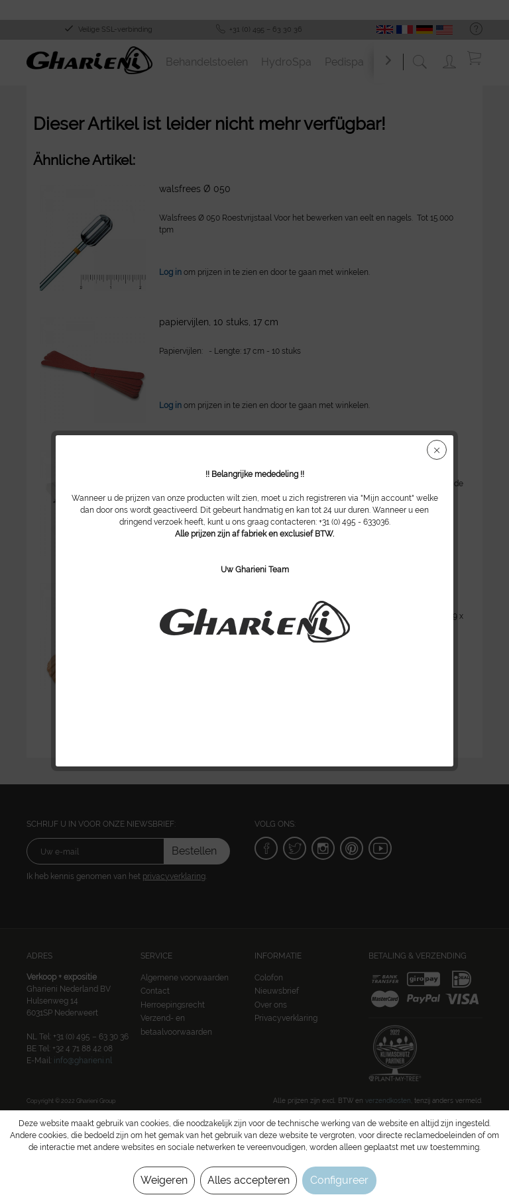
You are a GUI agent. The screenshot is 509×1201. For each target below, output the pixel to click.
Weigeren (164, 1180)
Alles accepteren (248, 1180)
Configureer (339, 1180)
